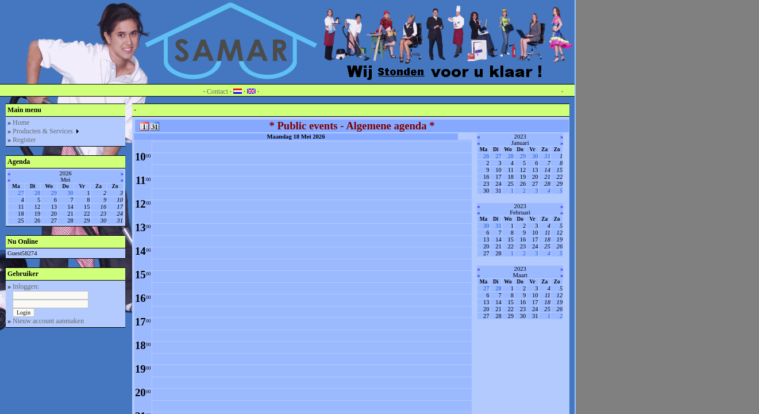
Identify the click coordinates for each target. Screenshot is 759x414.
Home (21, 122)
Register (24, 140)
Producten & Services (46, 131)
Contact (217, 91)
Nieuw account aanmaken (48, 321)
